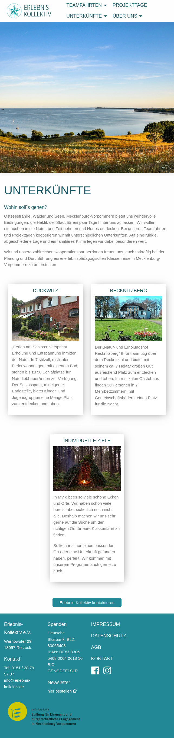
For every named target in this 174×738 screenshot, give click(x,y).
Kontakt (12, 659)
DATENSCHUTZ (108, 635)
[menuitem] (85, 5)
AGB (96, 647)
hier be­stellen (62, 691)
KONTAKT (102, 658)
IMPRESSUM (105, 624)
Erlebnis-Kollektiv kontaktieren (87, 602)
